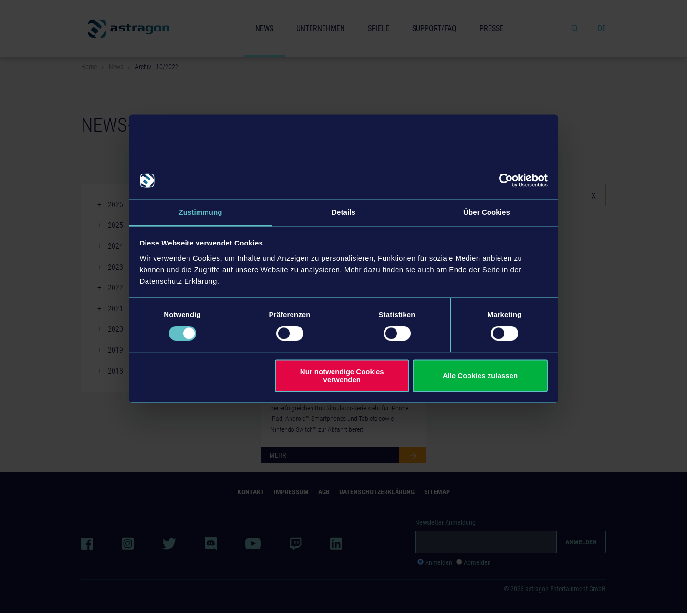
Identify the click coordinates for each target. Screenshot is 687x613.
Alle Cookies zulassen (480, 376)
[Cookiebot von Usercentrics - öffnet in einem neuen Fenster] (506, 181)
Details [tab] (343, 212)
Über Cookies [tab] (486, 212)
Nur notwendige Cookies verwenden (342, 376)
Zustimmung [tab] (200, 212)
